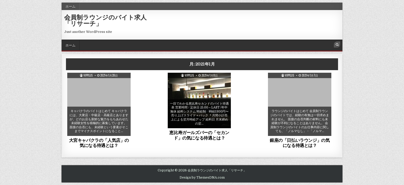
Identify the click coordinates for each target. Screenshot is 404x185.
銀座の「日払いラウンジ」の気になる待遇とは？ (300, 142)
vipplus (87, 75)
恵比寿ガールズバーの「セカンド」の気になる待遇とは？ (199, 135)
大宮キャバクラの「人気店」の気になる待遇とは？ (99, 142)
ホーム (70, 6)
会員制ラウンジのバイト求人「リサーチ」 (105, 20)
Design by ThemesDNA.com (202, 177)
